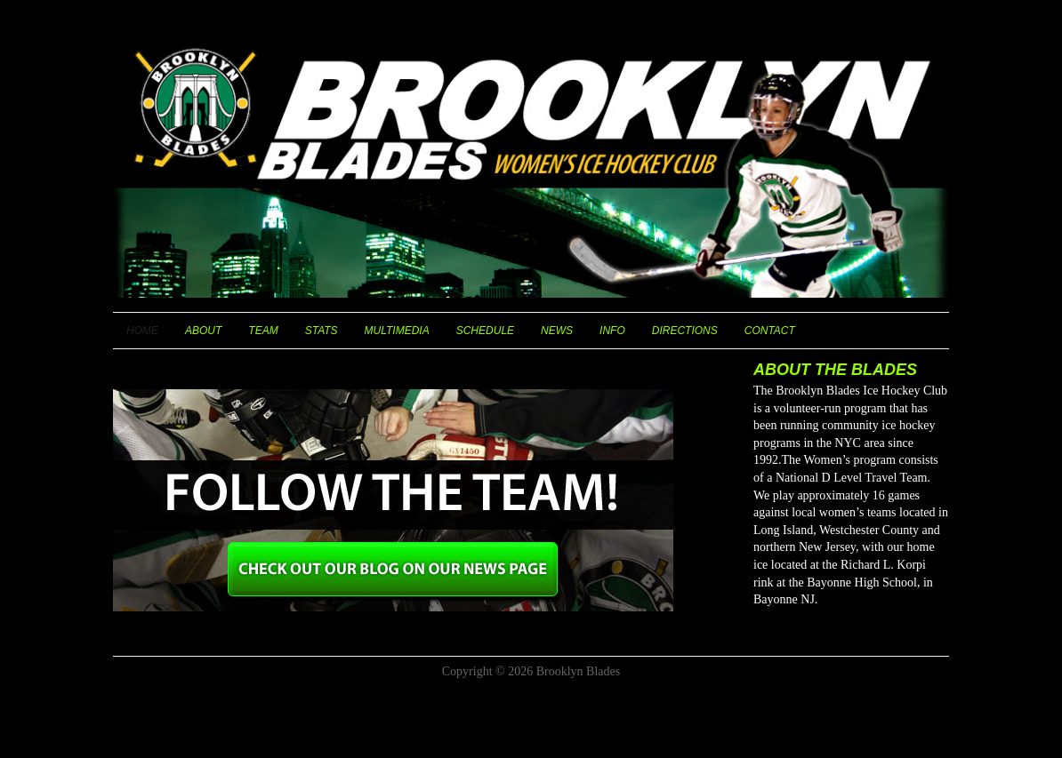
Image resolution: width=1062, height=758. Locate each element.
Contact (769, 330)
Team (263, 330)
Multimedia (397, 330)
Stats (321, 330)
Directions (685, 330)
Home (142, 330)
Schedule (485, 330)
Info (612, 330)
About (203, 330)
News (557, 330)
